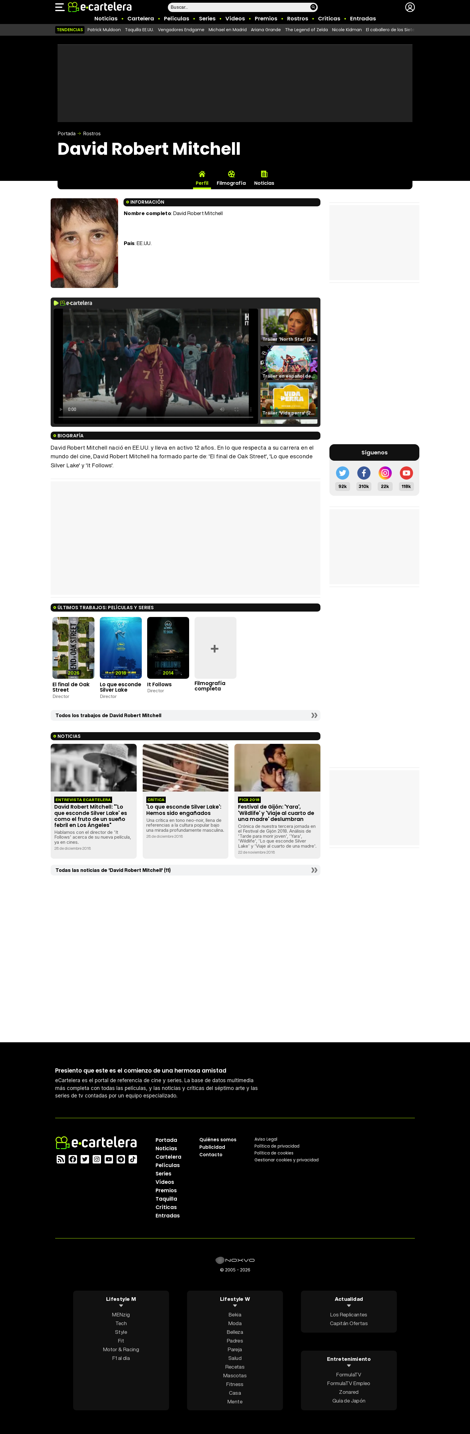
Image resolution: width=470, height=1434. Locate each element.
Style (121, 1331)
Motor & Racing (121, 1349)
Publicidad (212, 1147)
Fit (121, 1340)
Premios (266, 18)
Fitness (234, 1384)
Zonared (348, 1392)
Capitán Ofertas (349, 1323)
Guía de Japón (348, 1400)
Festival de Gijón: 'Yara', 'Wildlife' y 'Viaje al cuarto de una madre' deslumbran (276, 812)
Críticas (329, 18)
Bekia (235, 1314)
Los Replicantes (348, 1314)
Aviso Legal (265, 1139)
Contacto (210, 1154)
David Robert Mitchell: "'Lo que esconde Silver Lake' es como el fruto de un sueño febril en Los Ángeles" (90, 815)
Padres (235, 1340)
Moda (235, 1323)
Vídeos (235, 18)
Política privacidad (276, 1146)
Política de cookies (273, 1153)
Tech (121, 1323)
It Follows (159, 684)
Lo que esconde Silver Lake (120, 687)
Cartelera (140, 18)
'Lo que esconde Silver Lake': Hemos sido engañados (183, 809)
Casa (235, 1392)
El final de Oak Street (71, 687)
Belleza (235, 1331)
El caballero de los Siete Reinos (398, 30)
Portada (67, 133)
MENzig (121, 1314)
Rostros (297, 18)
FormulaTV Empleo (348, 1383)
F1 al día (121, 1357)
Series (207, 18)
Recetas (235, 1366)
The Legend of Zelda (306, 30)
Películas (176, 18)
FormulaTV (348, 1374)
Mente (235, 1401)
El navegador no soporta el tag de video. (156, 366)
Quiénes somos (217, 1139)
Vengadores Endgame (181, 30)
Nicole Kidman (347, 30)
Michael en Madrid (228, 30)
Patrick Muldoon (104, 30)
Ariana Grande (266, 30)
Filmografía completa (210, 686)
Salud (235, 1357)
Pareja (235, 1349)
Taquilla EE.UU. (139, 30)
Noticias (106, 18)
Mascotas (235, 1375)
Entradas (363, 18)
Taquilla (166, 1198)
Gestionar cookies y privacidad (286, 1160)
